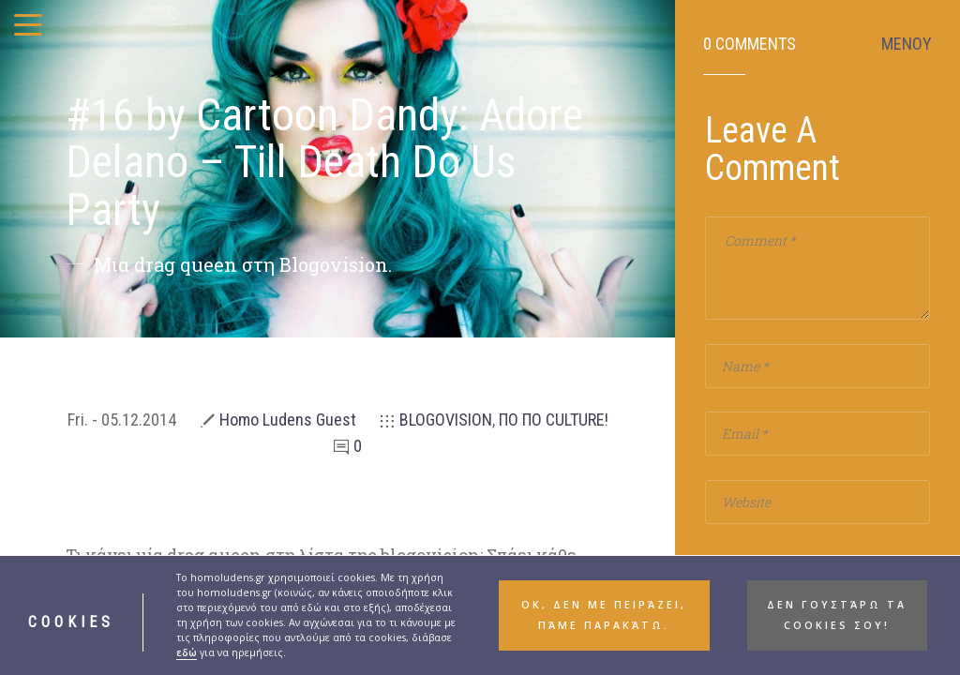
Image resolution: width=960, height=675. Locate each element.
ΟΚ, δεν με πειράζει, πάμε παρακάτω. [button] (603, 626)
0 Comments (749, 44)
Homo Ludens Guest (287, 419)
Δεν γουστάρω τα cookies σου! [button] (837, 626)
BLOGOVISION (445, 419)
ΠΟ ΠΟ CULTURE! (553, 419)
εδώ (186, 663)
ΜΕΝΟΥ (906, 44)
